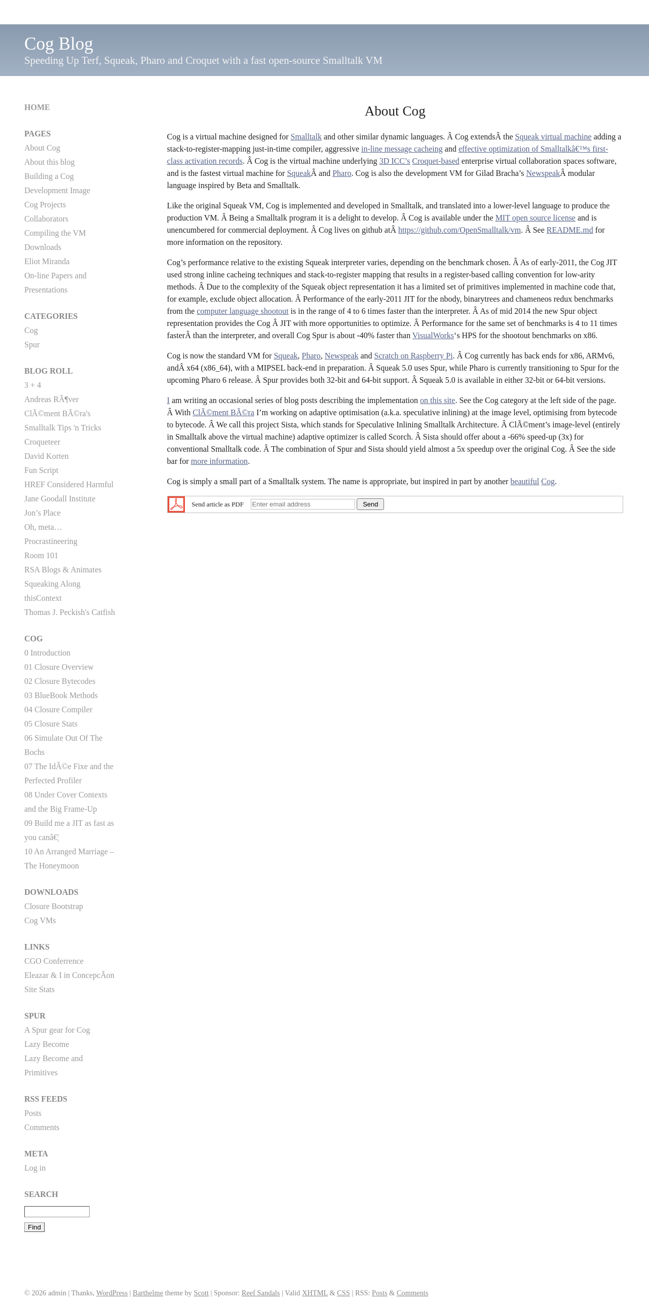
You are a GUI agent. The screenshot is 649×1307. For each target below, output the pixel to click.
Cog (548, 481)
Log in (35, 1168)
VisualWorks (433, 335)
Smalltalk (306, 136)
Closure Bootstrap (53, 906)
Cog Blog (58, 44)
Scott (201, 1293)
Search (41, 1194)
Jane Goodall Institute (59, 498)
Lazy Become (46, 1044)
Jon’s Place (42, 513)
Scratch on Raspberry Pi (413, 355)
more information (219, 461)
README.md (570, 230)
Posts (33, 1113)
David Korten (46, 456)
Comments (41, 1127)
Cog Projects (45, 204)
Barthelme (148, 1293)
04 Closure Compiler (58, 709)
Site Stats (39, 989)
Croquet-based (436, 161)
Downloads (42, 247)
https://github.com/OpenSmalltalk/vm (459, 230)
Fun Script (41, 470)
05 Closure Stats (51, 723)
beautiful (524, 481)
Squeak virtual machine (553, 136)
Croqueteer (42, 442)
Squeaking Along (52, 583)
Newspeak (543, 173)
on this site (437, 400)
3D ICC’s (394, 161)
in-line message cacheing (402, 148)
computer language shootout (242, 311)
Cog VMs (40, 920)
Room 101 (41, 555)
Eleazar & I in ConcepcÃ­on (69, 975)
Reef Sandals (261, 1293)
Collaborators (46, 218)
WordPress (112, 1293)
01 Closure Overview (59, 667)
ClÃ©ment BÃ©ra (223, 412)
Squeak (299, 173)
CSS (343, 1293)
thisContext (43, 598)
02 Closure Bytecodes (59, 681)
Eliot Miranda (46, 261)
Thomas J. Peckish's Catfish (69, 612)
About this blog (49, 162)
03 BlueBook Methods (61, 695)
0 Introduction (47, 652)
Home (37, 107)
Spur (32, 344)
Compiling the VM (55, 233)
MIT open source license (535, 217)
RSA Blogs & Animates (62, 569)
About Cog (42, 147)
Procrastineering (51, 541)
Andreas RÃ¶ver (51, 399)
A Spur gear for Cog (57, 1030)
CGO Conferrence (54, 961)
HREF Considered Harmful (68, 484)
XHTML (315, 1293)
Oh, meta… (43, 527)
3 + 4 (32, 385)
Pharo (341, 173)
